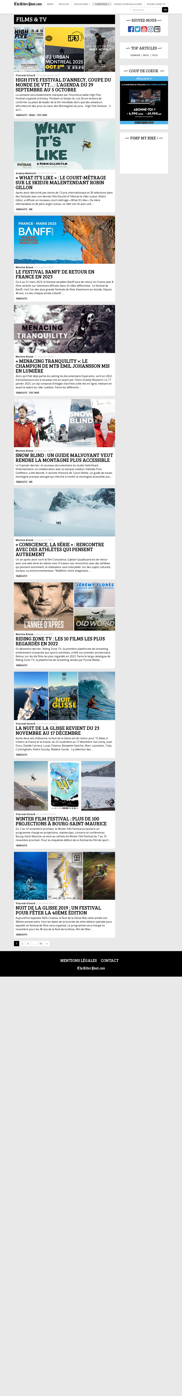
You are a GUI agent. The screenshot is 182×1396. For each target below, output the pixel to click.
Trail (32, 115)
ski (30, 209)
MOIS (146, 55)
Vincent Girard (25, 75)
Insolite (64, 4)
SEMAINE (135, 55)
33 (40, 943)
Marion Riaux (24, 267)
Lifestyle (102, 4)
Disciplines (82, 4)
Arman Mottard (26, 173)
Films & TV (21, 115)
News (50, 4)
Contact (109, 960)
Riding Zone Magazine (128, 4)
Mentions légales (78, 960)
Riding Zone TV (156, 4)
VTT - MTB (42, 115)
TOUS (154, 55)
